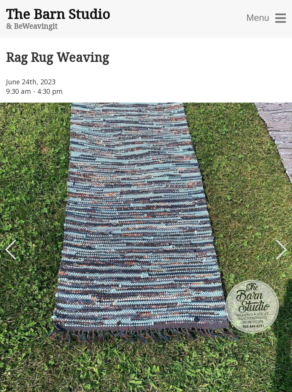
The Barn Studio (58, 14)
